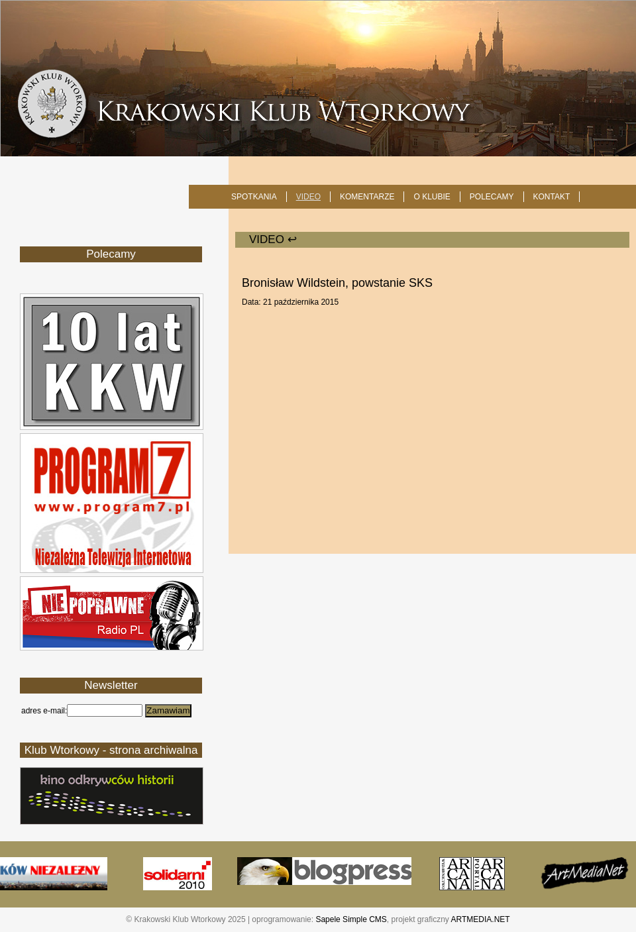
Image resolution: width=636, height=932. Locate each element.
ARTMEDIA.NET (480, 919)
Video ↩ (273, 239)
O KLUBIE (431, 196)
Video (308, 196)
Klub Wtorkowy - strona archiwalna (111, 750)
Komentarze (367, 196)
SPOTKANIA (254, 196)
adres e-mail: (44, 710)
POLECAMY (492, 196)
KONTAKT (551, 196)
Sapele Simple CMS (350, 919)
